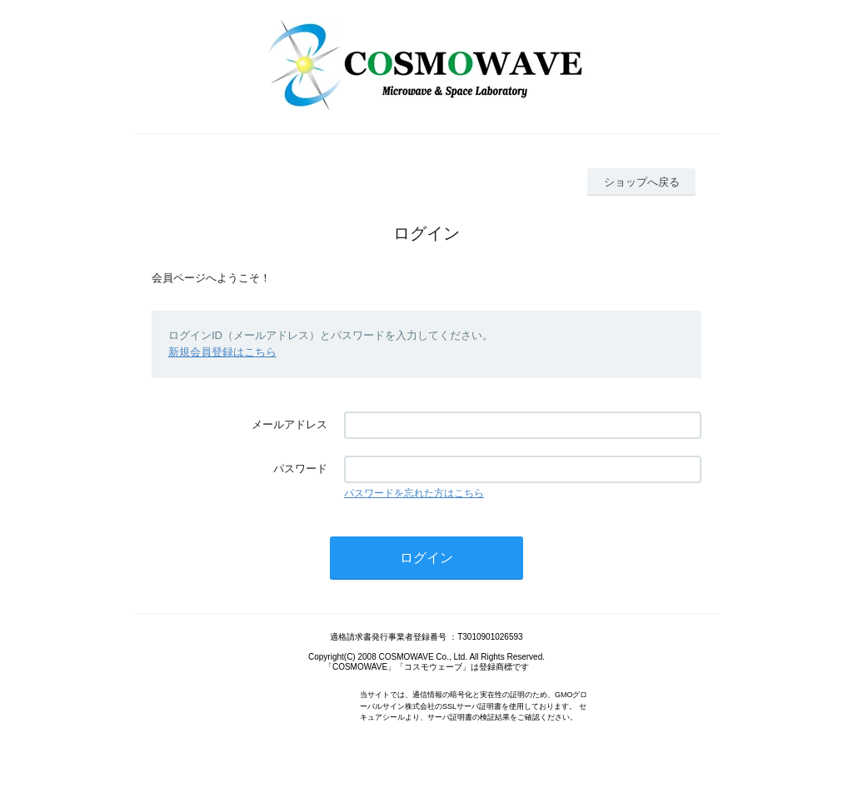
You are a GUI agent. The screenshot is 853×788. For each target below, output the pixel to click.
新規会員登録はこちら (222, 352)
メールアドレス (289, 424)
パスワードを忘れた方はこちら (414, 493)
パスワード (300, 468)
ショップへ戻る (642, 182)
